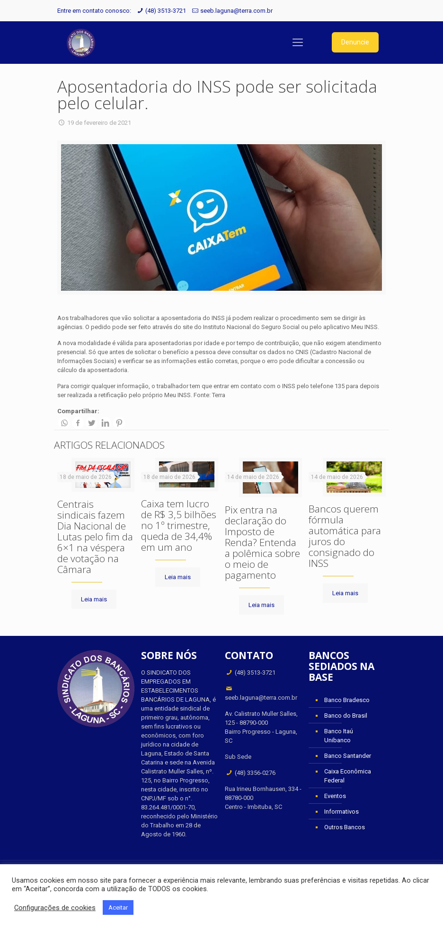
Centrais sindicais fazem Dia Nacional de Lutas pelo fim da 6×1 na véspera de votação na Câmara (95, 536)
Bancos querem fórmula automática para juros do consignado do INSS (345, 536)
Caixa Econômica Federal (347, 776)
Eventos (335, 795)
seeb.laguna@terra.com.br (236, 10)
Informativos (341, 811)
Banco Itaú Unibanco (338, 736)
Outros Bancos (344, 827)
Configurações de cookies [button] (55, 907)
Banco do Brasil (345, 715)
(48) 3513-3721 (165, 10)
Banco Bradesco (347, 699)
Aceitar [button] (118, 907)
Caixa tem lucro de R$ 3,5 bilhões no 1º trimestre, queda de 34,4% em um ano (178, 525)
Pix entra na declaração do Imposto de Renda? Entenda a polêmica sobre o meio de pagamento (262, 542)
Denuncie (355, 42)
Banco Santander (347, 755)
